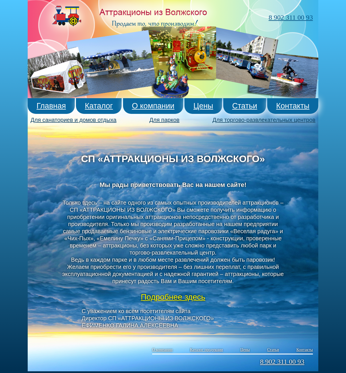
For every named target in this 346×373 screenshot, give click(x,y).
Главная (51, 106)
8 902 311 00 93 (291, 17)
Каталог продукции (206, 348)
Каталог (99, 106)
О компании (153, 106)
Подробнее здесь (173, 297)
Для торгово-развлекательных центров (263, 120)
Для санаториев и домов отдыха (73, 120)
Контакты (292, 106)
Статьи (244, 106)
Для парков (164, 120)
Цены (203, 106)
